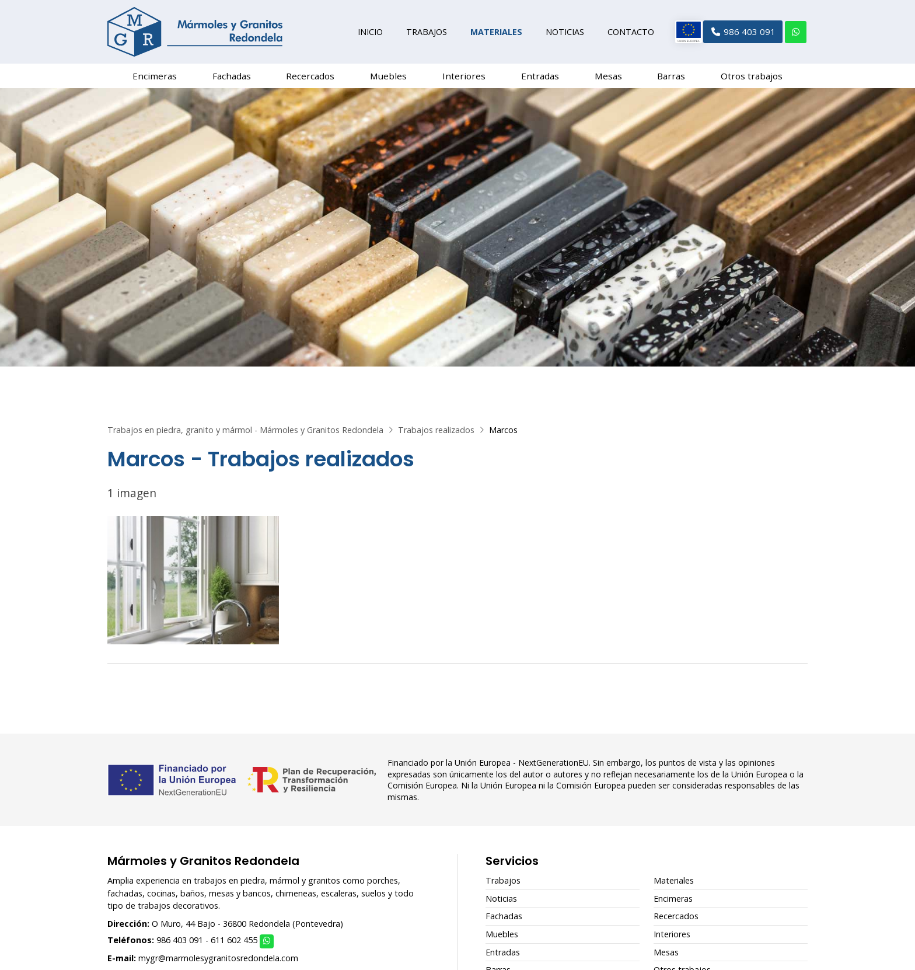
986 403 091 (179, 944)
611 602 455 (234, 944)
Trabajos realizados (436, 434)
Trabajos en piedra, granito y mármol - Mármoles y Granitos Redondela (245, 434)
